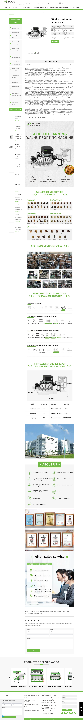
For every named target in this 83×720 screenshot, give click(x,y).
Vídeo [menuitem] (46, 7)
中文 (23, 4)
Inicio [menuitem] (5, 7)
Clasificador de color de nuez (35, 613)
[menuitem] (14, 7)
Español (23, 3)
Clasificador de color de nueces (34, 11)
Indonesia (36, 3)
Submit (33, 650)
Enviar (9, 716)
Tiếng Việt (41, 3)
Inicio (15, 11)
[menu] (41, 7)
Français (31, 3)
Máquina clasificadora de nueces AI (49, 11)
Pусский (27, 3)
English (19, 3)
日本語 (19, 4)
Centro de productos (21, 11)
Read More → (17, 120)
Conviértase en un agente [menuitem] (65, 7)
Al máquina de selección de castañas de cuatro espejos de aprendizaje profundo (49, 611)
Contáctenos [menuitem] (75, 7)
